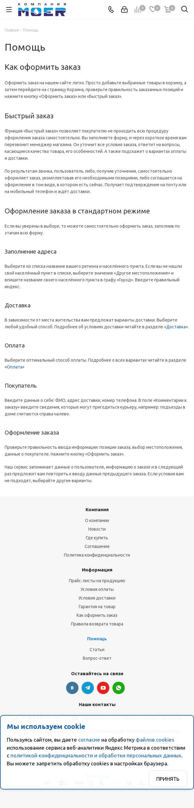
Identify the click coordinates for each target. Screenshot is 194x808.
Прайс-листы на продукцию (97, 580)
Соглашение (97, 546)
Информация (97, 569)
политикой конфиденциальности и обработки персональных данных (96, 755)
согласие (89, 740)
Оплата (14, 366)
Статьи (97, 649)
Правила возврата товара (97, 623)
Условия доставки (97, 597)
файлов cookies (155, 740)
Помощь (97, 638)
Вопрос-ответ (97, 658)
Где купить (97, 537)
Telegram (88, 688)
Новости (97, 529)
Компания (97, 509)
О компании (97, 520)
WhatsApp (118, 688)
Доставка (176, 326)
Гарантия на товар (97, 606)
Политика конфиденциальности (97, 555)
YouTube (103, 688)
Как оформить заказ (97, 615)
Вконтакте (72, 688)
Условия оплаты (97, 589)
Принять (167, 779)
